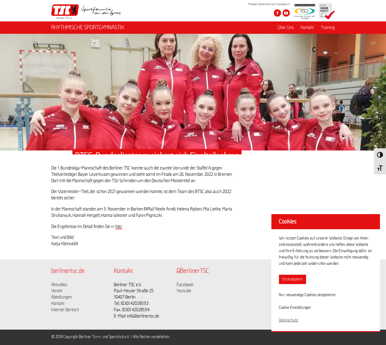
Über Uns (286, 27)
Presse (252, 4)
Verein (56, 290)
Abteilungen (61, 297)
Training (328, 27)
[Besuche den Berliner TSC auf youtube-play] (286, 13)
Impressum (283, 4)
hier (118, 226)
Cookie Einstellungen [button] (295, 307)
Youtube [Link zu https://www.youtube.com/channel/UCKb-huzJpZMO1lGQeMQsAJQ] (184, 290)
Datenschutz (266, 4)
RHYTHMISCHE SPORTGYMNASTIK (87, 27)
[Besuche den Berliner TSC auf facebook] (277, 13)
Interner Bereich (65, 309)
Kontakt (307, 27)
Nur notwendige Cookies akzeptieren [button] (307, 295)
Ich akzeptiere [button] (292, 279)
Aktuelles (59, 284)
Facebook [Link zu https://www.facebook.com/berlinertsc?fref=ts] (185, 284)
